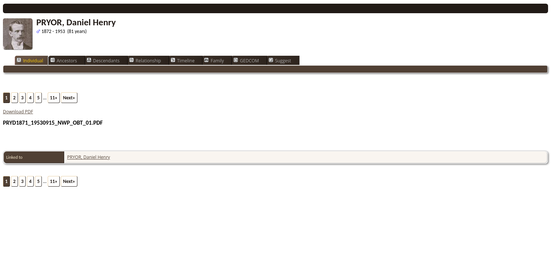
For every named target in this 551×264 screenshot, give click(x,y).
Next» (69, 98)
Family (214, 60)
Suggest (280, 60)
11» (54, 98)
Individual (30, 60)
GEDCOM (246, 60)
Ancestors (63, 60)
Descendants (103, 60)
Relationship (145, 60)
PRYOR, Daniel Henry (88, 157)
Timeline (183, 60)
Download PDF (18, 112)
